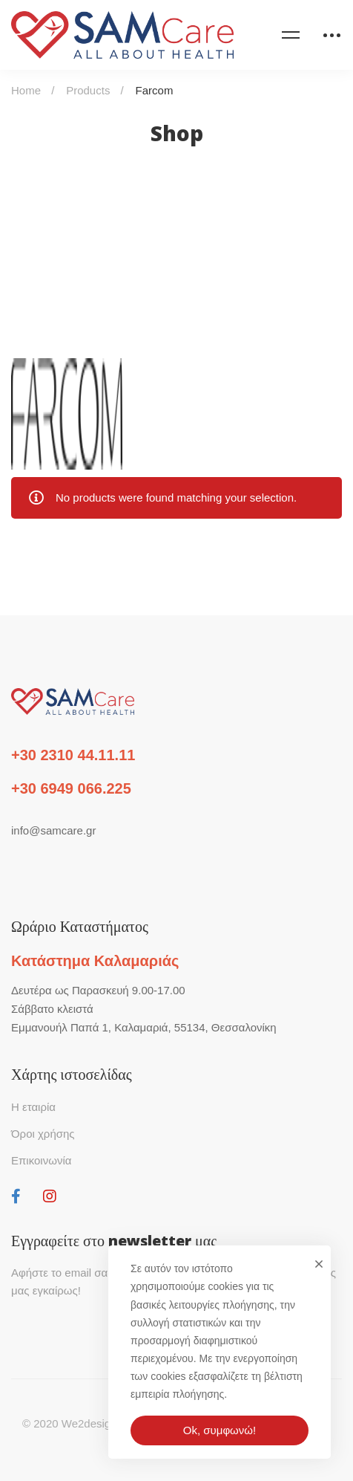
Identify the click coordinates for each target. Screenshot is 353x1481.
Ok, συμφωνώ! (219, 1430)
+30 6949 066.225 (71, 788)
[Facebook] (16, 1196)
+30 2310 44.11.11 (73, 755)
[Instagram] (49, 1196)
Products (88, 90)
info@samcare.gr (53, 830)
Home (26, 90)
